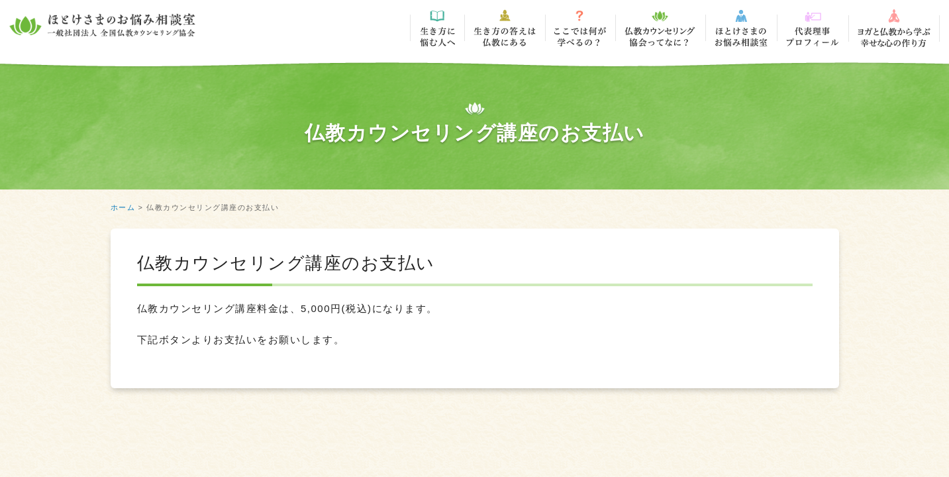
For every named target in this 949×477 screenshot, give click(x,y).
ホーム (123, 207)
